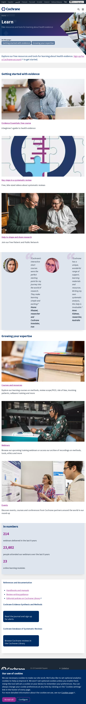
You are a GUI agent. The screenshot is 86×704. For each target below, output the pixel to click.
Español (10, 2)
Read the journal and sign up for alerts (18, 617)
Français (24, 2)
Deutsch (46, 2)
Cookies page (67, 692)
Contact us (65, 668)
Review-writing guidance (17, 594)
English (4, 2)
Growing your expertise (43, 43)
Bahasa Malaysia (57, 2)
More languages (76, 2)
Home (4, 15)
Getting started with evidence (16, 43)
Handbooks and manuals (17, 590)
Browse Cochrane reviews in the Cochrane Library (18, 642)
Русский (32, 2)
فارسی (17, 2)
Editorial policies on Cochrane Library (23, 598)
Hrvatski (39, 2)
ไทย (65, 2)
